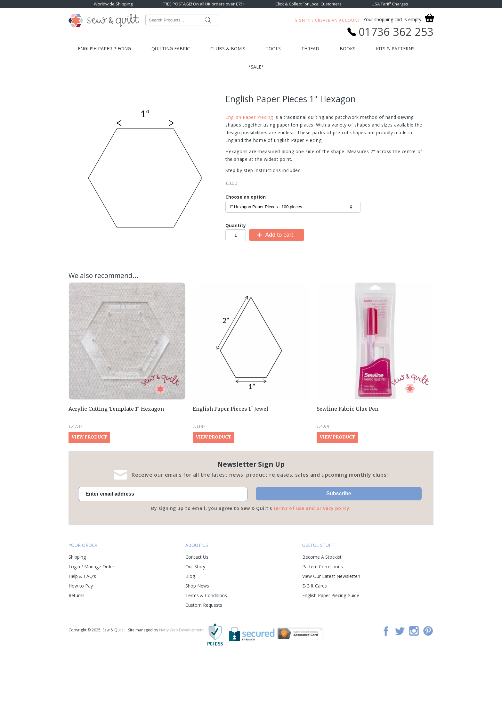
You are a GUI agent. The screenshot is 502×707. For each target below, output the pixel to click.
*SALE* (256, 67)
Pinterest (428, 678)
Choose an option (245, 197)
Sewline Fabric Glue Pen (347, 456)
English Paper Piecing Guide (330, 643)
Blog (190, 624)
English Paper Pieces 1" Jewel (230, 456)
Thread (310, 48)
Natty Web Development (181, 677)
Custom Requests (203, 652)
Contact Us (196, 604)
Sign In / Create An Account (327, 20)
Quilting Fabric (170, 48)
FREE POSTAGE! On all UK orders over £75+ (204, 4)
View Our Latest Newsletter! (331, 624)
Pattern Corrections (322, 614)
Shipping (77, 604)
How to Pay (81, 633)
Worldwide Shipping (113, 4)
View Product (89, 484)
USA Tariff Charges (390, 4)
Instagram (414, 678)
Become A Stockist (322, 604)
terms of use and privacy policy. (312, 556)
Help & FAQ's (82, 624)
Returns (77, 643)
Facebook (385, 678)
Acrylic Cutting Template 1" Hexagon (116, 456)
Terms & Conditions (206, 643)
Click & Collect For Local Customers (308, 4)
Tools (273, 48)
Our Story (195, 614)
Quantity (235, 225)
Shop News (197, 633)
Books (347, 48)
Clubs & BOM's (227, 48)
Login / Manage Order (91, 614)
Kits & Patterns (395, 48)
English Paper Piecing (104, 48)
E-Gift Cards (314, 633)
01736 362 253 (396, 31)
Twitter (399, 678)
